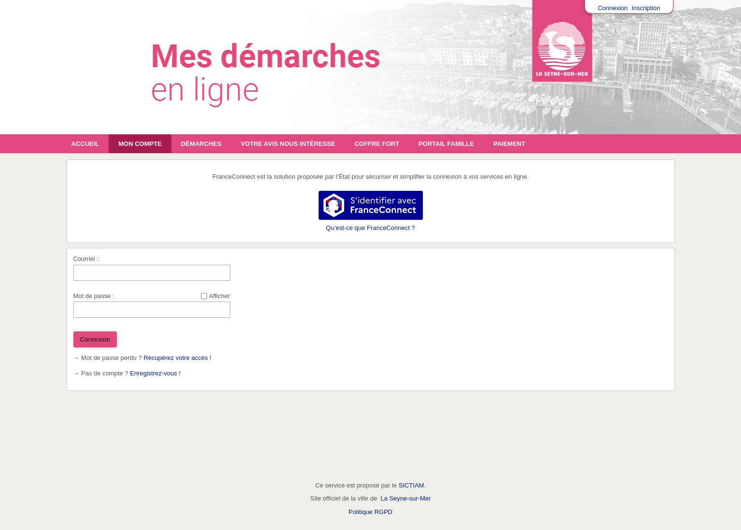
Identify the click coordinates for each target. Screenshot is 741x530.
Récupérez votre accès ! (177, 357)
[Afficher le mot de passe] (204, 296)
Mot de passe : (93, 296)
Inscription (645, 8)
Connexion (613, 8)
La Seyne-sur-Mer (405, 498)
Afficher (219, 296)
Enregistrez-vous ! (155, 373)
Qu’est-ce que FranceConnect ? (370, 227)
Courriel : (86, 258)
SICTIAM (411, 485)
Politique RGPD (370, 512)
